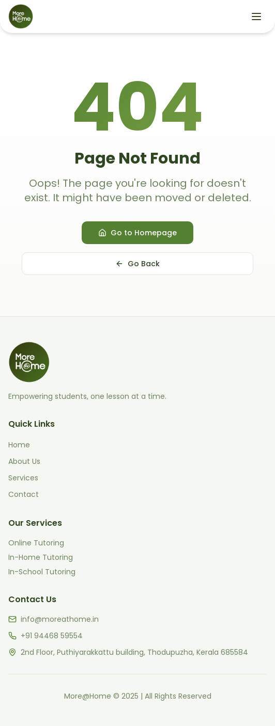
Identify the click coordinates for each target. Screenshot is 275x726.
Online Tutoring (36, 543)
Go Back (137, 264)
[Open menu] (256, 16)
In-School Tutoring (41, 572)
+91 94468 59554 (52, 636)
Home (19, 445)
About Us (24, 461)
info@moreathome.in (60, 619)
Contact (23, 494)
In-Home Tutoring (40, 557)
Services (23, 478)
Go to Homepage (137, 233)
